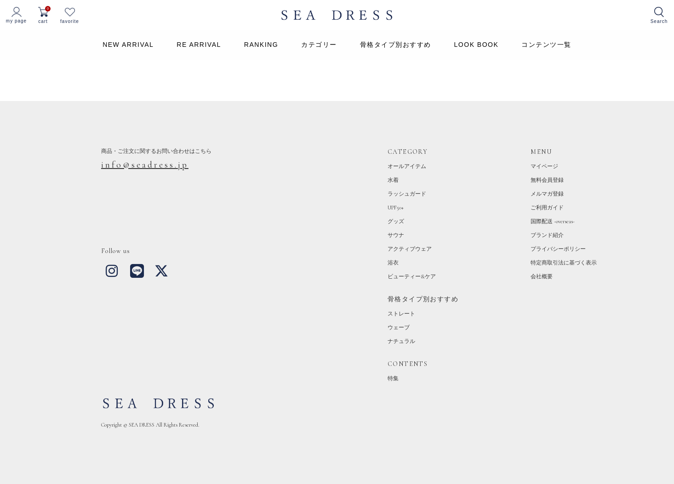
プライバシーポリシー (558, 249)
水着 (393, 180)
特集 (393, 378)
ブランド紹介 (547, 235)
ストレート (401, 313)
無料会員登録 (547, 180)
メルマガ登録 (547, 194)
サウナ (396, 235)
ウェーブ (399, 327)
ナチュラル (401, 341)
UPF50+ (396, 207)
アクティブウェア (410, 249)
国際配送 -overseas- (553, 221)
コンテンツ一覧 (546, 44)
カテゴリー (319, 44)
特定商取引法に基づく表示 (564, 262)
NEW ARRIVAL (128, 44)
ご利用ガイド (547, 207)
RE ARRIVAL (199, 44)
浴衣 (393, 262)
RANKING (261, 44)
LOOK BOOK (476, 44)
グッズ (396, 221)
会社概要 (542, 276)
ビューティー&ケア (412, 276)
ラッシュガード (407, 194)
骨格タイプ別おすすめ (395, 44)
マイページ (544, 166)
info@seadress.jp (144, 164)
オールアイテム (407, 166)
